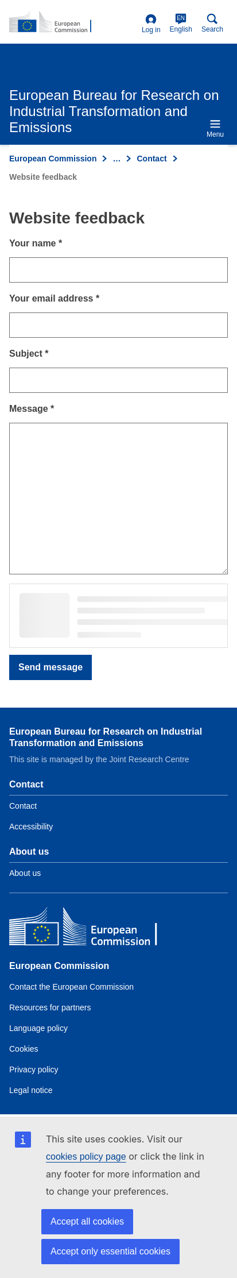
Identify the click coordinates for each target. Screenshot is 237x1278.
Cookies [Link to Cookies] (23, 1048)
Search (212, 23)
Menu (215, 128)
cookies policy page (86, 1156)
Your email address (54, 298)
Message (31, 409)
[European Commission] (92, 929)
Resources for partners (50, 1007)
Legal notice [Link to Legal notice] (31, 1090)
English (181, 23)
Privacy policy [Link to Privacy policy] (34, 1069)
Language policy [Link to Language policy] (38, 1028)
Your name (35, 243)
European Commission (52, 158)
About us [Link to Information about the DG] (25, 873)
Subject (28, 353)
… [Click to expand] (116, 158)
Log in (151, 24)
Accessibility (31, 826)
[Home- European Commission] (73, 22)
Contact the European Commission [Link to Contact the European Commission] (71, 986)
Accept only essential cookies (110, 1251)
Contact (151, 158)
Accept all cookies (87, 1221)
